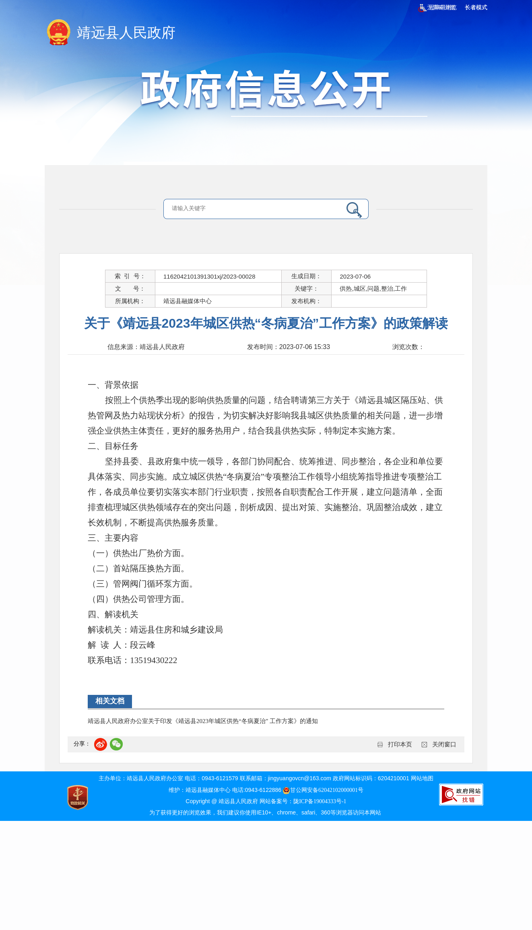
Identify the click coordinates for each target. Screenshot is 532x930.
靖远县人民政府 (126, 33)
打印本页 (400, 744)
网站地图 (422, 778)
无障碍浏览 (437, 7)
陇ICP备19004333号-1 (319, 801)
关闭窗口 (444, 744)
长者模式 (476, 7)
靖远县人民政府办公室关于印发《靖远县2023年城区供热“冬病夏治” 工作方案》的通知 (203, 721)
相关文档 (109, 701)
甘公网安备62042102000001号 (323, 790)
